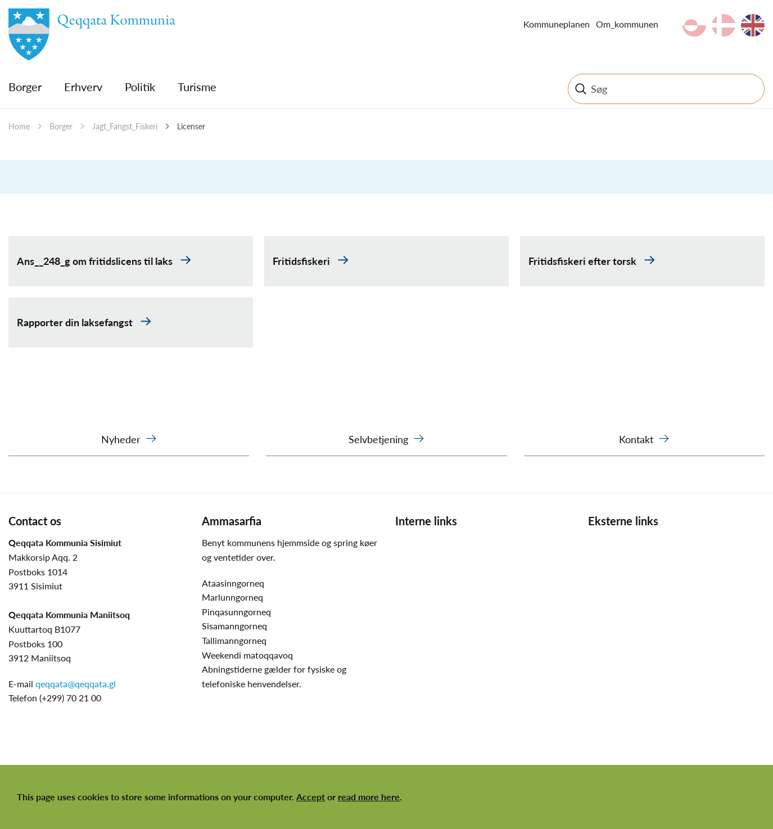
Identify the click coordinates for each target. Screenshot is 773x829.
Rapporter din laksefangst (76, 322)
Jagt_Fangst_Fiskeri (124, 126)
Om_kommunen (627, 24)
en (753, 25)
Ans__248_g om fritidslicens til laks (96, 261)
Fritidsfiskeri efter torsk (583, 261)
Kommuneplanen (556, 24)
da (723, 25)
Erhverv (83, 86)
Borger (25, 86)
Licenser (191, 126)
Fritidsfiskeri (302, 261)
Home (19, 126)
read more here (369, 796)
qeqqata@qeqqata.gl (75, 683)
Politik (140, 86)
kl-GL (694, 25)
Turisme (197, 86)
